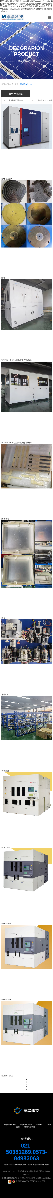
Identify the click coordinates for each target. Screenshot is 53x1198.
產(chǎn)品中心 (26, 84)
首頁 (16, 84)
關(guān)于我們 (10, 1124)
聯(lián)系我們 (29, 1127)
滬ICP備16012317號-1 (10, 1178)
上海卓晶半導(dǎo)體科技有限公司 (29, 1171)
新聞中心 (39, 1124)
